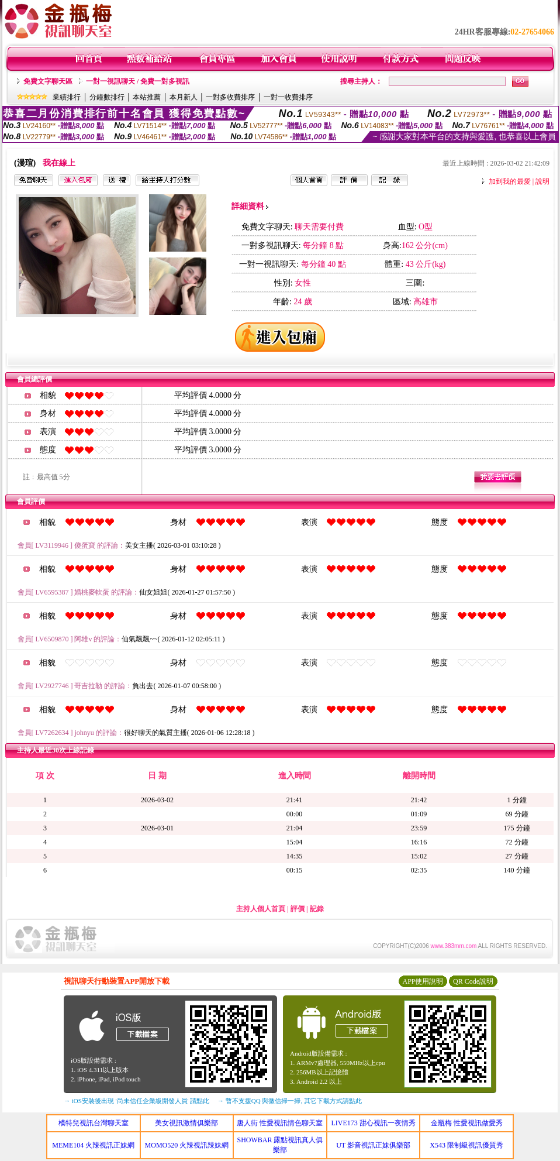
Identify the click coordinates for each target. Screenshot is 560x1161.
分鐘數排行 (107, 97)
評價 (298, 909)
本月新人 (184, 97)
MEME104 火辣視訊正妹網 (93, 1145)
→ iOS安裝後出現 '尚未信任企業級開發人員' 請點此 (136, 1100)
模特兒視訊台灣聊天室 (93, 1123)
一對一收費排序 (288, 97)
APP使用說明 (422, 981)
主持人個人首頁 (260, 909)
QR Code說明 (473, 981)
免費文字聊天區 (47, 81)
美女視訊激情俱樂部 (186, 1123)
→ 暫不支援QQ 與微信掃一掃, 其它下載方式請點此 (289, 1100)
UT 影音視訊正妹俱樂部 (373, 1145)
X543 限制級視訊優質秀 (466, 1145)
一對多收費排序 (230, 97)
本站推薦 (147, 97)
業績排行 (67, 97)
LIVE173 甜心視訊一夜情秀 (373, 1123)
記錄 (317, 909)
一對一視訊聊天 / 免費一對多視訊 (137, 81)
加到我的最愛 (510, 181)
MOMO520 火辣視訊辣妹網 (187, 1145)
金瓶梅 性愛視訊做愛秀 (467, 1123)
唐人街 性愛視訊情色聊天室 (280, 1123)
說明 (542, 181)
